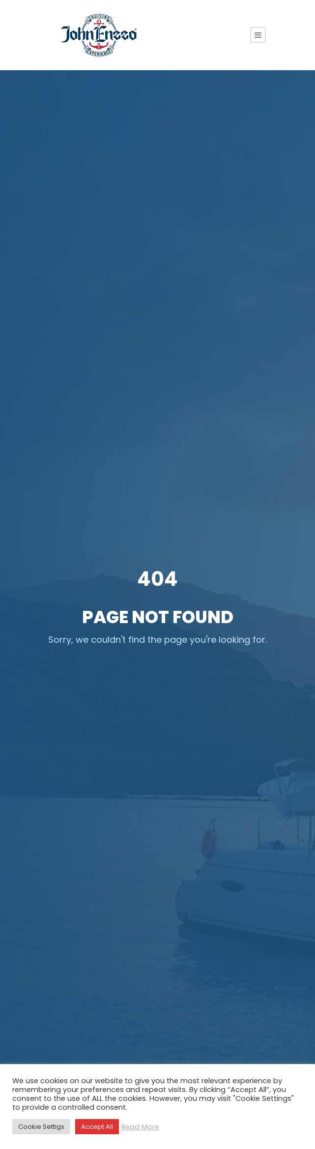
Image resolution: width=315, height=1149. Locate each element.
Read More (140, 1126)
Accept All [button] (97, 1126)
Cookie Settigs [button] (41, 1126)
